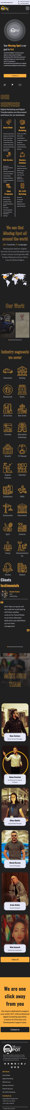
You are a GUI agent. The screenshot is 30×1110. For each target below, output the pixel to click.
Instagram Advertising (8, 136)
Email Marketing (21, 144)
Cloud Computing (21, 166)
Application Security (22, 168)
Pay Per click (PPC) (21, 133)
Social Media (8, 127)
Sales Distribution (21, 206)
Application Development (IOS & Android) (8, 168)
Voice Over (6, 207)
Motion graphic (7, 199)
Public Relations (21, 138)
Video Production (9, 192)
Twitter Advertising (7, 138)
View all (15, 959)
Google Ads (19, 142)
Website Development (8, 171)
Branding (19, 149)
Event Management (7, 210)
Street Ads (19, 197)
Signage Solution (21, 204)
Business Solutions (22, 161)
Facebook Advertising (8, 133)
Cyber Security (20, 175)
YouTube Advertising (8, 142)
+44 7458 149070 (8, 1103)
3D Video (5, 215)
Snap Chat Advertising (8, 147)
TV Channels (20, 199)
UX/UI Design (20, 172)
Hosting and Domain (8, 178)
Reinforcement (20, 170)
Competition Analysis (22, 140)
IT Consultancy (20, 181)
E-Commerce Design (8, 173)
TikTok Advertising (7, 140)
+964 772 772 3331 (8, 1101)
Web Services (8, 159)
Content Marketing (21, 147)
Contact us (15, 76)
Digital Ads (19, 201)
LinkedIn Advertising (8, 144)
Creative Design (7, 176)
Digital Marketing (22, 129)
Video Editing (6, 197)
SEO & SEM (20, 136)
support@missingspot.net (7, 2)
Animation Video (7, 201)
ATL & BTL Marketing (22, 192)
